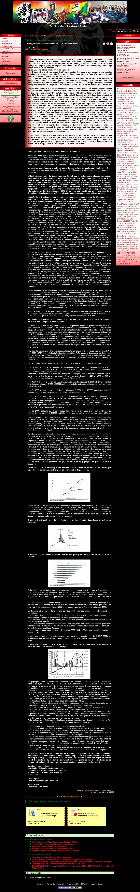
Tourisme (120, 133)
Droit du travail (126, 108)
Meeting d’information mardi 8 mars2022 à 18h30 (126, 70)
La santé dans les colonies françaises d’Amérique (53, 844)
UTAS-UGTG (132, 255)
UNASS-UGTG (122, 255)
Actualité (5, 41)
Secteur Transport (122, 249)
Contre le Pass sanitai (130, 153)
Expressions (6, 51)
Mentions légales (97, 884)
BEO (125, 97)
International (6, 61)
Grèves (119, 197)
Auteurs (137, 29)
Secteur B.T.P (130, 234)
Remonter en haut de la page (69, 796)
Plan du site (51, 884)
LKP (124, 114)
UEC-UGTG (121, 253)
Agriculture (123, 140)
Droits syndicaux (7, 54)
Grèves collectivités (129, 197)
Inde (125, 200)
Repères (4, 59)
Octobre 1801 (124, 121)
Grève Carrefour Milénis (130, 176)
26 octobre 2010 (126, 93)
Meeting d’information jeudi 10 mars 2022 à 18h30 (127, 64)
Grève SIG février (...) (129, 195)
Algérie (130, 140)
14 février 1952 (129, 89)
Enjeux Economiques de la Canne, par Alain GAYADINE (55, 850)
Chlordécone (121, 101)
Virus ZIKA (128, 264)
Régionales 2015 (122, 229)
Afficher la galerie (11, 83)
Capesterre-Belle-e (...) (124, 144)
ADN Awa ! (120, 89)
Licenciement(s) (128, 208)
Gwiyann (120, 200)
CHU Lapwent (127, 146)
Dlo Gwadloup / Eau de (129, 155)
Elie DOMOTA (130, 161)
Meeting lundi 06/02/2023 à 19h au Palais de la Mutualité (128, 59)
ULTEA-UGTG (130, 253)
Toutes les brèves (128, 77)
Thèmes (130, 29)
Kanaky (119, 114)
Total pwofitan (131, 251)
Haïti (124, 112)
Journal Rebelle (128, 202)
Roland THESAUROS (128, 232)
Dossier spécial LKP (8, 43)
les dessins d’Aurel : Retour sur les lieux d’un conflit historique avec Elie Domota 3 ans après (72, 862)
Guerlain (119, 112)
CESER (135, 144)
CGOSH (119, 146)
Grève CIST (129, 180)
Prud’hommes (121, 127)
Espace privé (60, 884)
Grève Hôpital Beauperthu (130, 187)
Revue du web (6, 64)
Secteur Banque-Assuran (125, 236)
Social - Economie (68, 35)
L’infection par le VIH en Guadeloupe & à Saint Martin (54, 842)
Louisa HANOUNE (129, 210)
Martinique (120, 116)
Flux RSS (85, 884)
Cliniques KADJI (122, 104)
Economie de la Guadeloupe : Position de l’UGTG (53, 848)
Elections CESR (122, 159)
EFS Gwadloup (122, 157)
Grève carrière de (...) (124, 178)
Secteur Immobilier (129, 242)
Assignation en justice (124, 142)
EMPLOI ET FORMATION (125, 163)
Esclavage (120, 110)
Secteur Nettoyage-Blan (124, 244)
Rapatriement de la (130, 227)
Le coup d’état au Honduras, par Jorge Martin (51, 857)
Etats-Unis (131, 170)
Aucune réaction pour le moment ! (37, 49)
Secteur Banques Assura (125, 238)
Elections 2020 (132, 157)
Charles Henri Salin (123, 99)
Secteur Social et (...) (130, 246)
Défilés (119, 155)
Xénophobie (121, 136)
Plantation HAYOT (126, 123)
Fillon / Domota (127, 172)
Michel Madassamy (126, 119)
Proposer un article (120, 29)
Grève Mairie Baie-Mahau (125, 189)
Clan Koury (129, 101)
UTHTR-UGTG (127, 259)
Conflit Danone (127, 106)
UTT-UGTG (134, 261)
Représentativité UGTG (124, 129)
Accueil (109, 29)
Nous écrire (41, 884)
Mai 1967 (130, 114)
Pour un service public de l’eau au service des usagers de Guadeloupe (62, 859)
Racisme (130, 127)
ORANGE (120, 219)
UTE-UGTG (129, 257)
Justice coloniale (132, 112)
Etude (38, 809)
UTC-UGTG (121, 257)
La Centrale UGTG (8, 48)
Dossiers (5, 56)
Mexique (126, 215)
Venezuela (120, 264)
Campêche (131, 97)
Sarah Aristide (121, 131)
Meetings (120, 215)
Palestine (127, 219)
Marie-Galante (129, 212)
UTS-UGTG (126, 261)
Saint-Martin (121, 234)
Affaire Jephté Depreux (128, 95)
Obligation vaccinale (130, 217)
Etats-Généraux (130, 110)
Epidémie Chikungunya (124, 165)
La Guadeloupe (7, 46)
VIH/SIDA (127, 133)
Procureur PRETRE (131, 125)
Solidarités (130, 131)
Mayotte (127, 116)
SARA (135, 129)
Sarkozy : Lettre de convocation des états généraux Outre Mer (58, 864)
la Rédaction (89, 790)
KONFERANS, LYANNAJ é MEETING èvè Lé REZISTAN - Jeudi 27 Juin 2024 (126, 47)
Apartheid (120, 97)
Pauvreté (129, 136)
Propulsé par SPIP (73, 884)
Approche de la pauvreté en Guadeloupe (49, 846)
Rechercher (11, 73)
